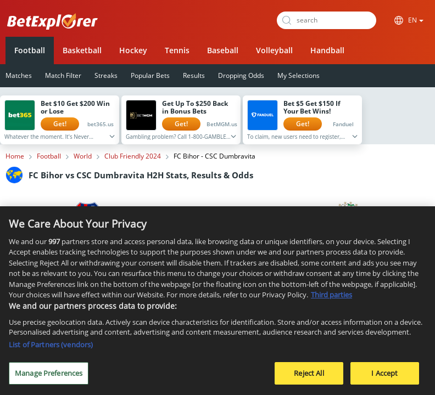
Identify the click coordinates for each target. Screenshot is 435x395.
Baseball (222, 50)
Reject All (309, 377)
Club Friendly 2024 (132, 156)
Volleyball (274, 50)
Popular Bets (150, 75)
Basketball (82, 50)
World (83, 156)
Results (194, 75)
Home (14, 156)
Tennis (177, 50)
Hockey (133, 50)
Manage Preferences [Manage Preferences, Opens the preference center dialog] (48, 377)
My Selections (298, 75)
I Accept (384, 377)
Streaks (106, 75)
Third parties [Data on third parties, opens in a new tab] (331, 298)
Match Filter (63, 75)
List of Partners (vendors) (51, 348)
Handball (327, 50)
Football (29, 50)
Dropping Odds (241, 75)
